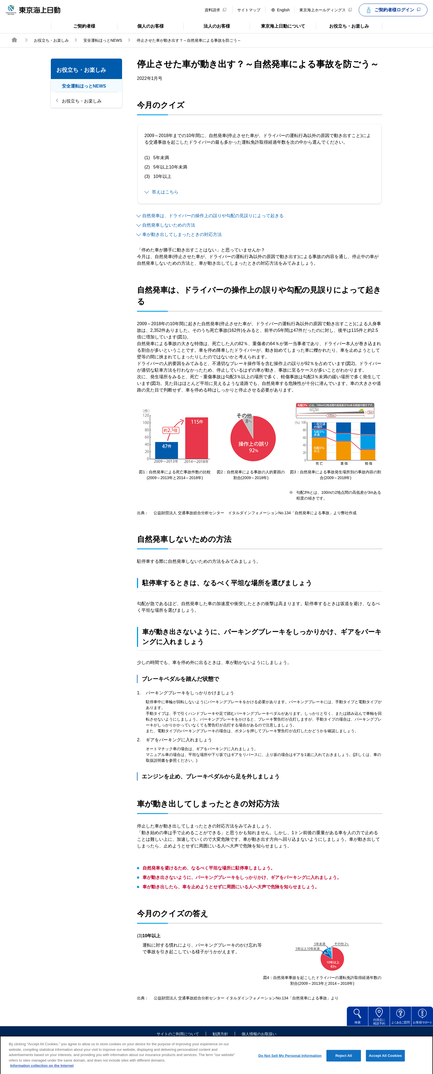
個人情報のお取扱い (259, 1034)
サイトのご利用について (178, 1034)
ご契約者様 (73, 25)
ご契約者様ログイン (392, 10)
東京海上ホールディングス (325, 10)
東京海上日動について (277, 25)
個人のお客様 (140, 25)
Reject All (344, 1062)
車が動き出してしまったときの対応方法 (182, 234)
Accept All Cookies (385, 1062)
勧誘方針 (220, 1034)
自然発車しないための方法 (168, 225)
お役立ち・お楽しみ (342, 25)
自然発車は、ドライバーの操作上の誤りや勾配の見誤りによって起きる (213, 215)
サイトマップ (248, 10)
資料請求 (215, 10)
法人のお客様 (206, 25)
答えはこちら (165, 192)
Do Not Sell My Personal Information (289, 1062)
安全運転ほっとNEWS (102, 40)
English (280, 10)
